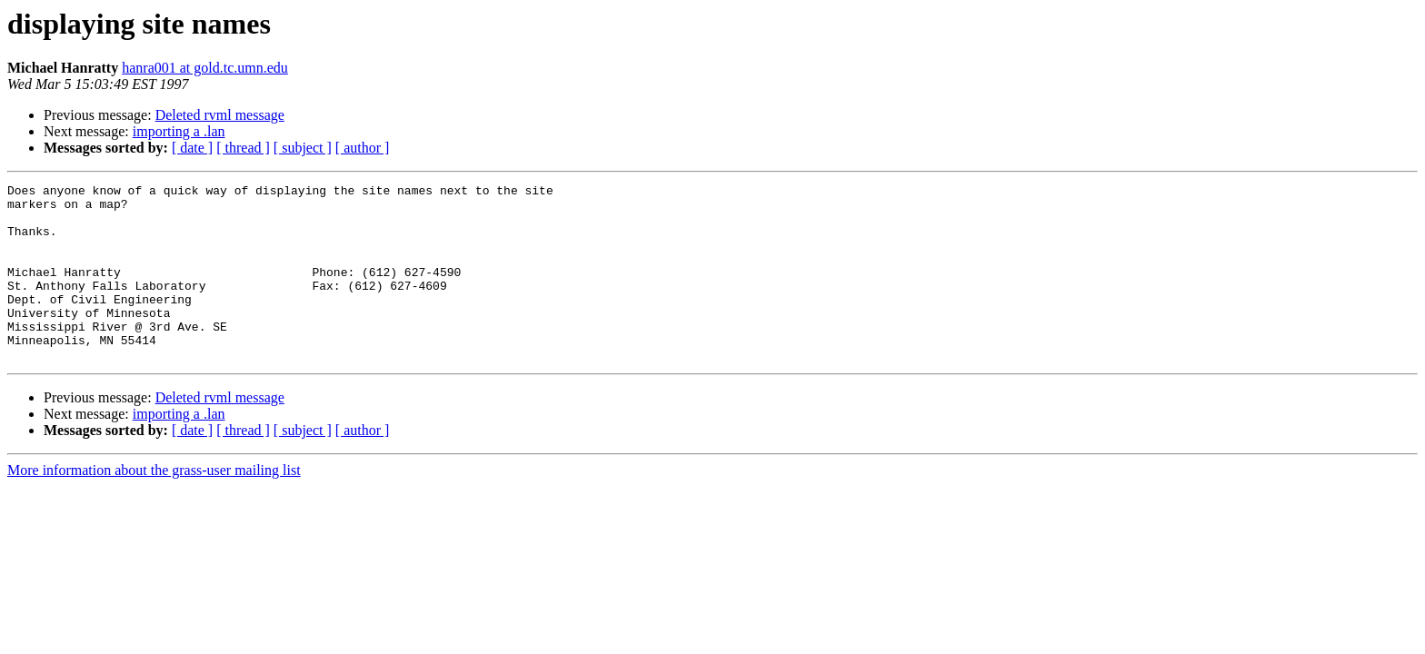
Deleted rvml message (219, 115)
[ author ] (362, 147)
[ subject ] (303, 147)
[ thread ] (243, 147)
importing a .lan (179, 131)
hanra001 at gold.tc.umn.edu (205, 67)
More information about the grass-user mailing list (154, 505)
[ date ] (192, 147)
